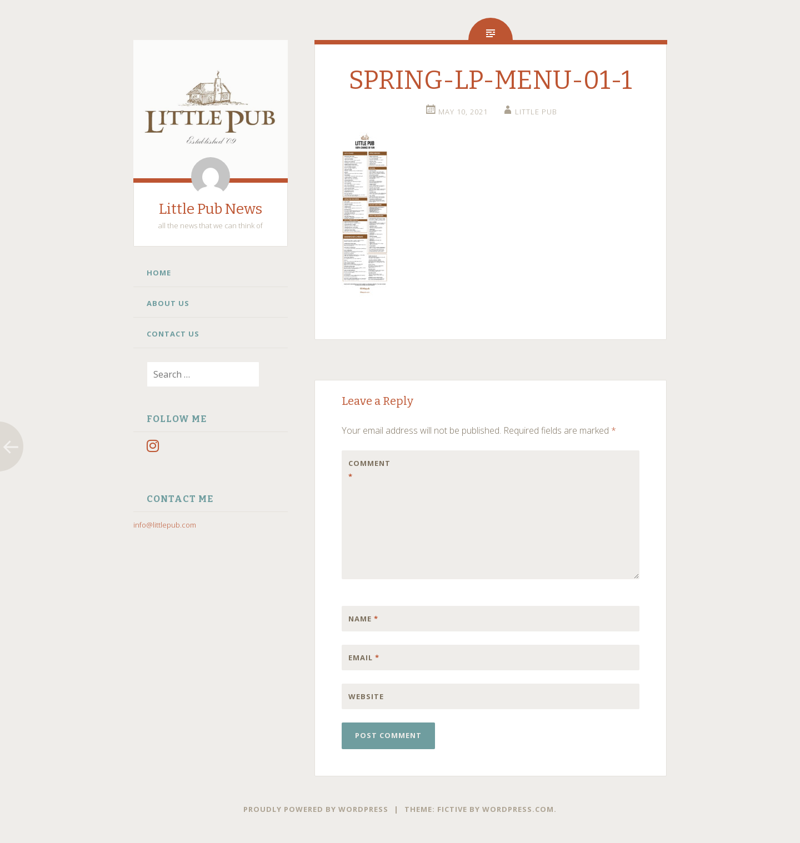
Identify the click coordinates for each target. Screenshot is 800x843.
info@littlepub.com (164, 525)
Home (159, 273)
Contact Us (173, 334)
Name (363, 619)
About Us (168, 303)
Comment (369, 469)
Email (363, 658)
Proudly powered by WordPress (315, 809)
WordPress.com (518, 809)
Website (366, 696)
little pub (536, 112)
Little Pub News (210, 209)
